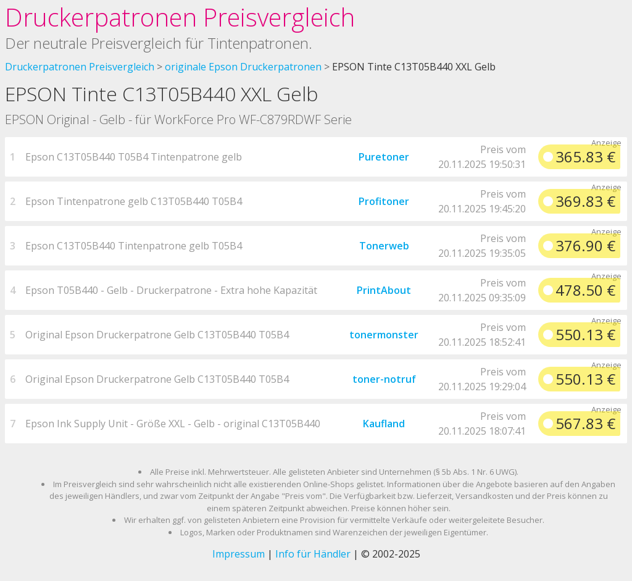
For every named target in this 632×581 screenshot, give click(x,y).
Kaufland (384, 423)
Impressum (238, 554)
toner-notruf (384, 379)
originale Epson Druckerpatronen (243, 66)
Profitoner (384, 201)
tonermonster (383, 334)
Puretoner (384, 157)
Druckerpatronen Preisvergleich (180, 17)
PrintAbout (384, 290)
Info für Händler (313, 554)
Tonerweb (384, 246)
